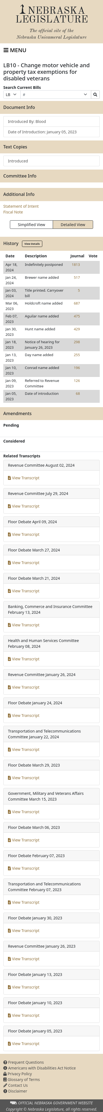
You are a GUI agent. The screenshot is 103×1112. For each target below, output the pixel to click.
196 (77, 367)
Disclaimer (15, 1091)
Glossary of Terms (21, 1079)
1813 (76, 264)
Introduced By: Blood (27, 121)
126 (77, 380)
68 (78, 393)
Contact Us (15, 1085)
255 (77, 354)
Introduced (18, 161)
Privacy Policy (17, 1073)
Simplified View (31, 224)
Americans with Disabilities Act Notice (39, 1068)
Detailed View (73, 224)
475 (77, 316)
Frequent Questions (23, 1062)
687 (77, 303)
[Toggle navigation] (15, 50)
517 (77, 277)
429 (77, 328)
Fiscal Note (13, 212)
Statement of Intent (21, 206)
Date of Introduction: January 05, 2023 (42, 131)
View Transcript (24, 477)
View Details (32, 244)
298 (77, 341)
